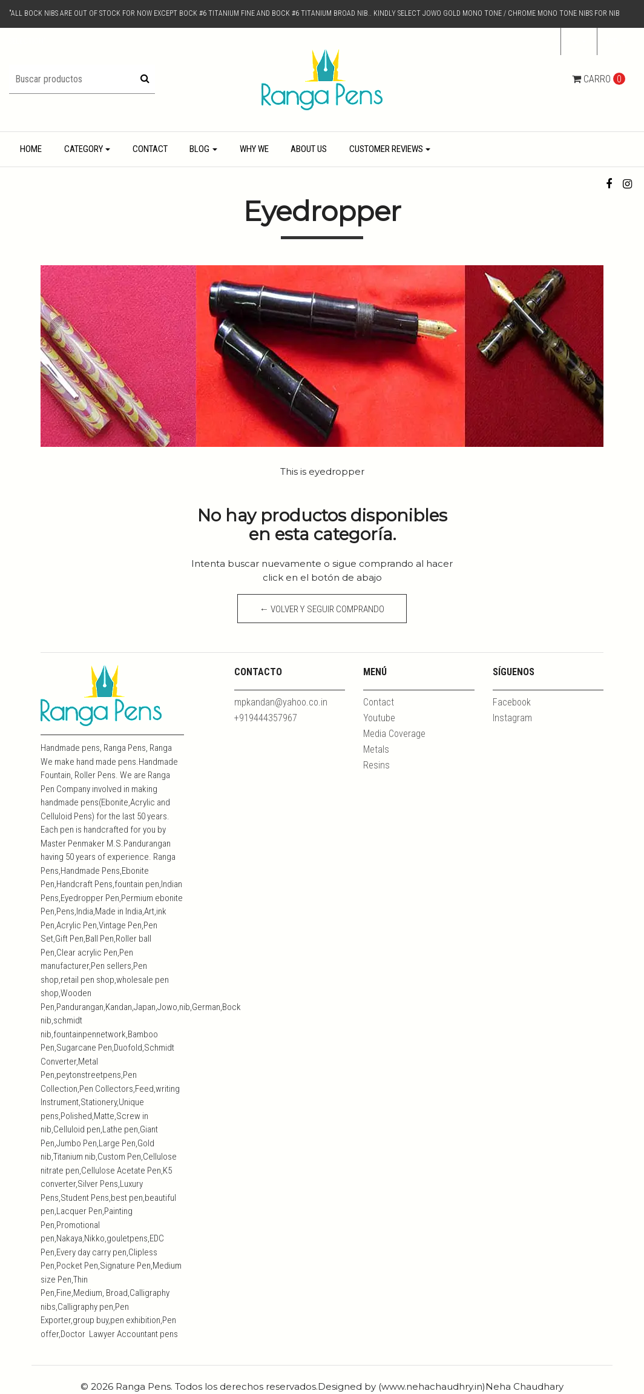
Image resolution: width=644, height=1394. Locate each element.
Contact (150, 149)
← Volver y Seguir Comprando (322, 609)
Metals (376, 749)
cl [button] (575, 41)
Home (31, 149)
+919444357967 (265, 718)
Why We (254, 149)
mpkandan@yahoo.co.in (280, 702)
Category (83, 149)
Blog (199, 149)
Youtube (379, 718)
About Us (309, 149)
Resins (376, 765)
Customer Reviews (386, 149)
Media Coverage (394, 733)
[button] (616, 42)
